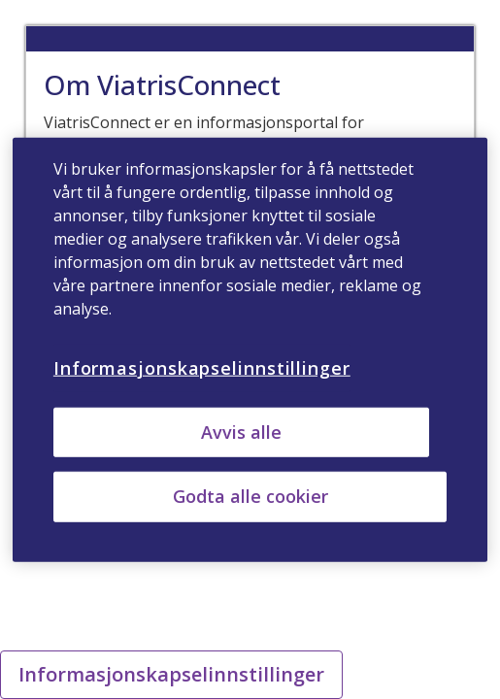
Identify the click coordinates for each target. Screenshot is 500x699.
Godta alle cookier (250, 496)
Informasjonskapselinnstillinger (171, 674)
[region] (250, 350)
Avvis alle (241, 432)
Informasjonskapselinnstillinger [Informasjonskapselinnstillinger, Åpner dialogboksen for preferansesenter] (201, 368)
